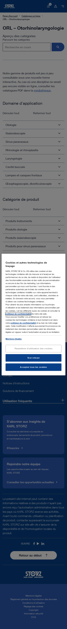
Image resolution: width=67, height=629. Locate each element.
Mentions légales (14, 339)
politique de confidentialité (18, 314)
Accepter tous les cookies (33, 367)
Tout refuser (33, 358)
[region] (33, 314)
